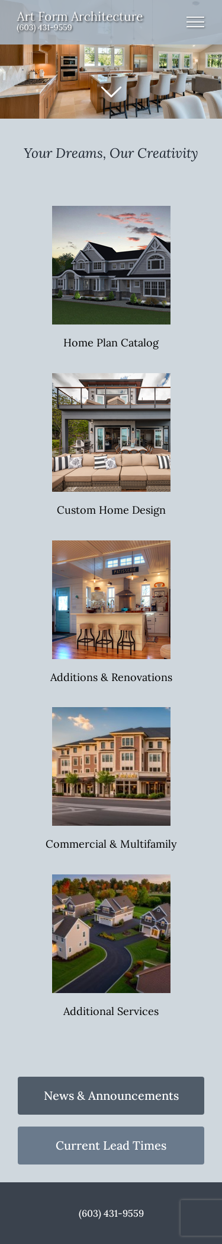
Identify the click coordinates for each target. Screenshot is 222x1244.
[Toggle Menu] (195, 22)
